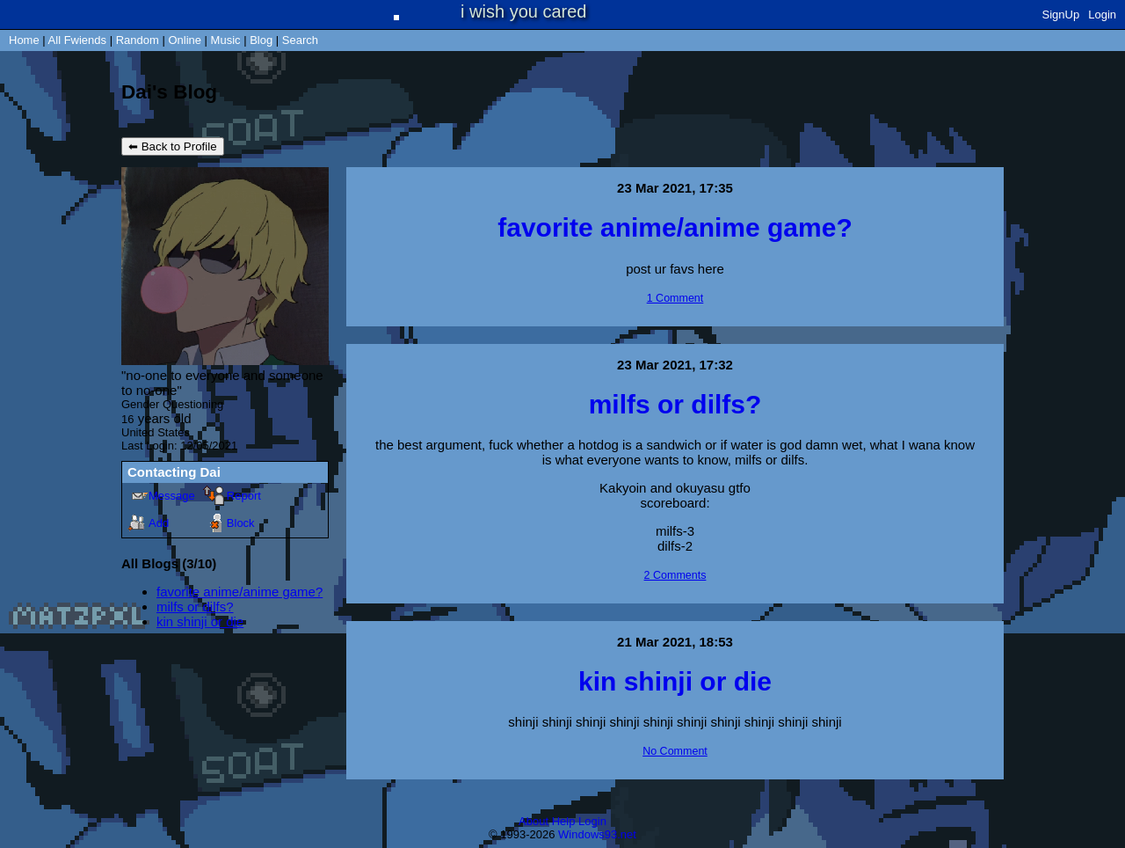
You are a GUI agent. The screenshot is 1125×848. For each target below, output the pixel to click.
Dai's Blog (169, 92)
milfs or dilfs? (195, 606)
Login (1102, 14)
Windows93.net (597, 834)
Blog (261, 40)
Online (184, 40)
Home (24, 40)
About (533, 821)
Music (226, 40)
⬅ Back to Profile (172, 146)
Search (300, 40)
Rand (137, 40)
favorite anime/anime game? (239, 591)
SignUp (1061, 14)
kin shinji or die (199, 621)
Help (564, 821)
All (77, 40)
